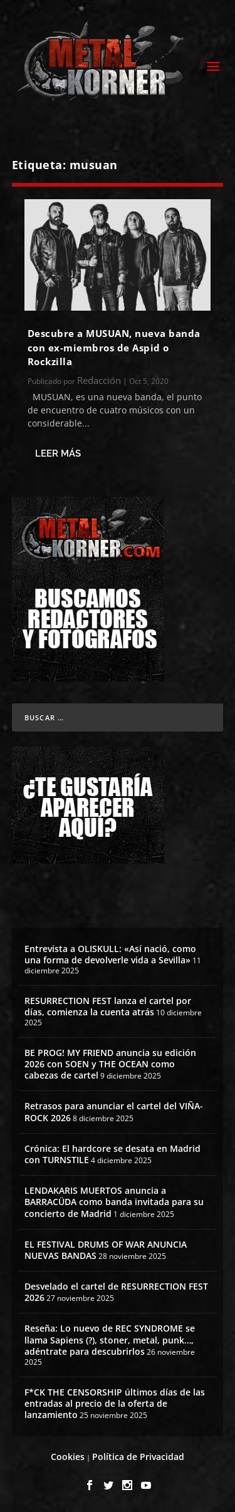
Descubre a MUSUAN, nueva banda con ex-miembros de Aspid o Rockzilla (114, 347)
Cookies (68, 1457)
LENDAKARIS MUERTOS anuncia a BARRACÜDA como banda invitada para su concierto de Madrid (114, 1201)
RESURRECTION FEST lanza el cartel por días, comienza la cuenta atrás (107, 1006)
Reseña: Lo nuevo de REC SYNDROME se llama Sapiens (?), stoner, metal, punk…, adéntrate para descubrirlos (109, 1339)
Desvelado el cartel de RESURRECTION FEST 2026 (116, 1291)
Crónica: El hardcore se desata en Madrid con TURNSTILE (112, 1154)
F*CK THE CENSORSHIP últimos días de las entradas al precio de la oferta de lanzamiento (114, 1403)
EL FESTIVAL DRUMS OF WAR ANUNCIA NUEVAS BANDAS (105, 1249)
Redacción (99, 380)
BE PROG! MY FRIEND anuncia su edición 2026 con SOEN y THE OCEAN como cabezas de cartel (110, 1064)
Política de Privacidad (138, 1457)
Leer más (58, 453)
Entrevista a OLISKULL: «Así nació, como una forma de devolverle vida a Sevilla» (110, 954)
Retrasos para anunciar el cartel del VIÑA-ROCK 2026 (113, 1111)
